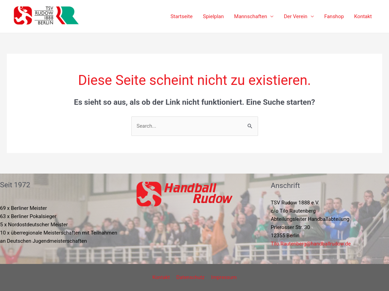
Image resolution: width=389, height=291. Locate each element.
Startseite (181, 16)
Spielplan (213, 16)
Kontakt (363, 16)
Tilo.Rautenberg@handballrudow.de (311, 244)
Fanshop (334, 16)
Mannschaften (250, 16)
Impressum (222, 277)
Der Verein (295, 16)
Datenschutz (190, 277)
